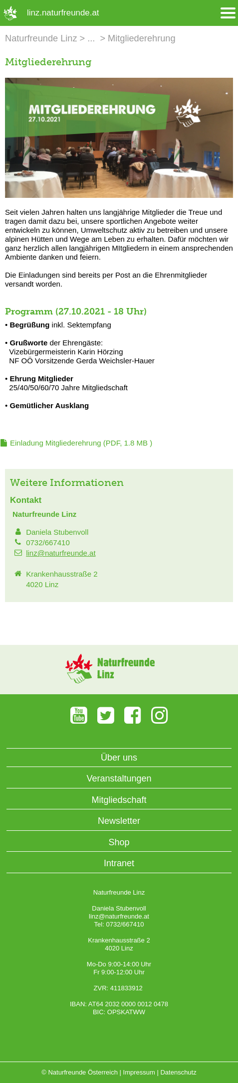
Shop (118, 842)
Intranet (119, 863)
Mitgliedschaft (118, 800)
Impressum (139, 1072)
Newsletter (119, 821)
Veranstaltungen (118, 778)
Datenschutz (178, 1072)
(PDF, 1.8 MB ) (81, 443)
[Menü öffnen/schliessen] (228, 13)
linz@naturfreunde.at (60, 553)
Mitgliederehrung (141, 38)
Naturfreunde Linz (41, 38)
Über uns (119, 758)
